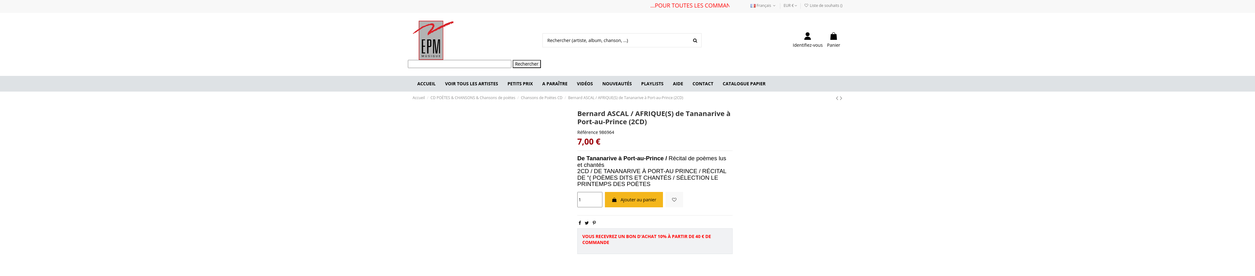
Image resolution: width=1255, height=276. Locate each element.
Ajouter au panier (633, 200)
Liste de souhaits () (823, 5)
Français (763, 5)
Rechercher (526, 64)
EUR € (790, 5)
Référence (587, 132)
